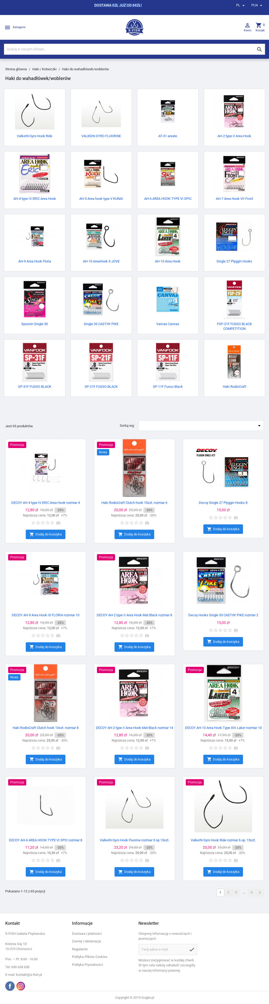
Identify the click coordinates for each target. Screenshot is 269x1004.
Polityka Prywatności (87, 965)
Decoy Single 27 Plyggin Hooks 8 (223, 503)
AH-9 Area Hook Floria (34, 261)
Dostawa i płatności (87, 934)
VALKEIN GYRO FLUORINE (101, 136)
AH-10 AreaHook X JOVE (101, 261)
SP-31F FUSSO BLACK (34, 387)
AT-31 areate (167, 136)
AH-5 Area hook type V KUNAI (101, 199)
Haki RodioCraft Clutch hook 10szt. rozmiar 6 (134, 503)
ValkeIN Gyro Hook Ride (34, 136)
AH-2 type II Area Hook (234, 136)
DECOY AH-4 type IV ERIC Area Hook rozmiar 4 (45, 503)
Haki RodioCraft (234, 387)
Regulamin (80, 949)
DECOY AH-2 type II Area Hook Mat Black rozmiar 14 (134, 728)
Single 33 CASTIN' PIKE (101, 324)
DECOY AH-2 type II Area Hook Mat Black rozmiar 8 (134, 615)
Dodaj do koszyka (45, 534)
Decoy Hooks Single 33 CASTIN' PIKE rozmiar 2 (223, 615)
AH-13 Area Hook (167, 261)
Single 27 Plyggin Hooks (234, 261)
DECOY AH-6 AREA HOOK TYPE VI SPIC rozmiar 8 (45, 840)
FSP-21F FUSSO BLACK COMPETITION (234, 326)
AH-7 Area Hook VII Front (234, 199)
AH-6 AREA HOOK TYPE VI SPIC (168, 199)
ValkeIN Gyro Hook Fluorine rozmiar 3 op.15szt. (134, 840)
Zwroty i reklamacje (86, 941)
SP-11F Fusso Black (168, 387)
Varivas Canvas (167, 324)
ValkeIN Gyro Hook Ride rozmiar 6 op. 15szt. (223, 840)
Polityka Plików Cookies (89, 957)
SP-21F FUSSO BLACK (101, 387)
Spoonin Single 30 (34, 324)
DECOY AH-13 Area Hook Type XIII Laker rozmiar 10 (223, 728)
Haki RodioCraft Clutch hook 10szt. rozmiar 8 (46, 728)
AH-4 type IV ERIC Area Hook (34, 199)
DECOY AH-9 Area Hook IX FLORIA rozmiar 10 (45, 615)
